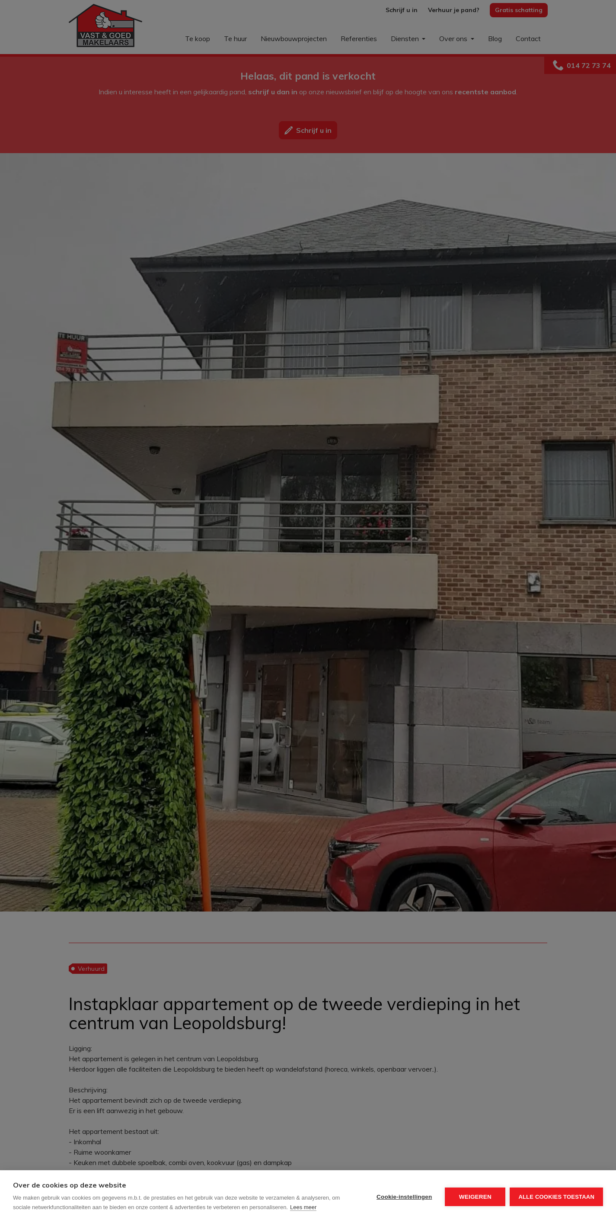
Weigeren (475, 1197)
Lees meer (303, 1207)
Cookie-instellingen (404, 1197)
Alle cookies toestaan (556, 1197)
